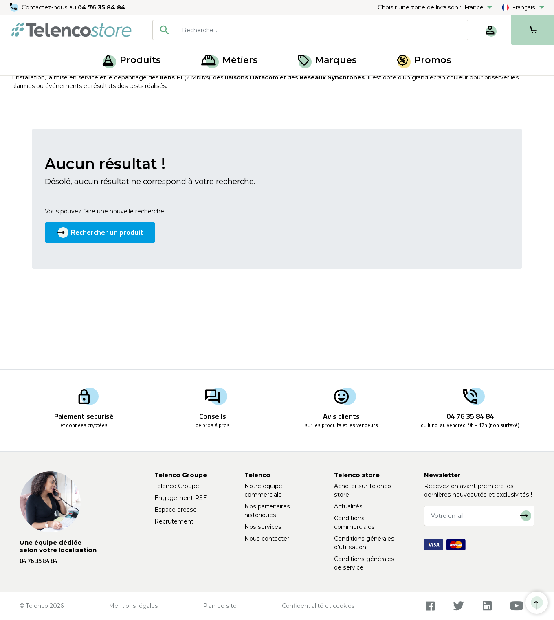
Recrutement (173, 521)
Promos (424, 60)
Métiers (229, 60)
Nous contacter (266, 538)
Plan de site (220, 605)
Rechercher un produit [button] (100, 300)
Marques (327, 60)
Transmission (89, 84)
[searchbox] (322, 30)
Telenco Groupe (176, 486)
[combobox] (310, 30)
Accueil (22, 84)
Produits (132, 60)
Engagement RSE (180, 498)
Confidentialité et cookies (318, 605)
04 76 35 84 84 (101, 7)
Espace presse (175, 509)
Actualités (348, 506)
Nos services (262, 526)
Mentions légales (133, 605)
